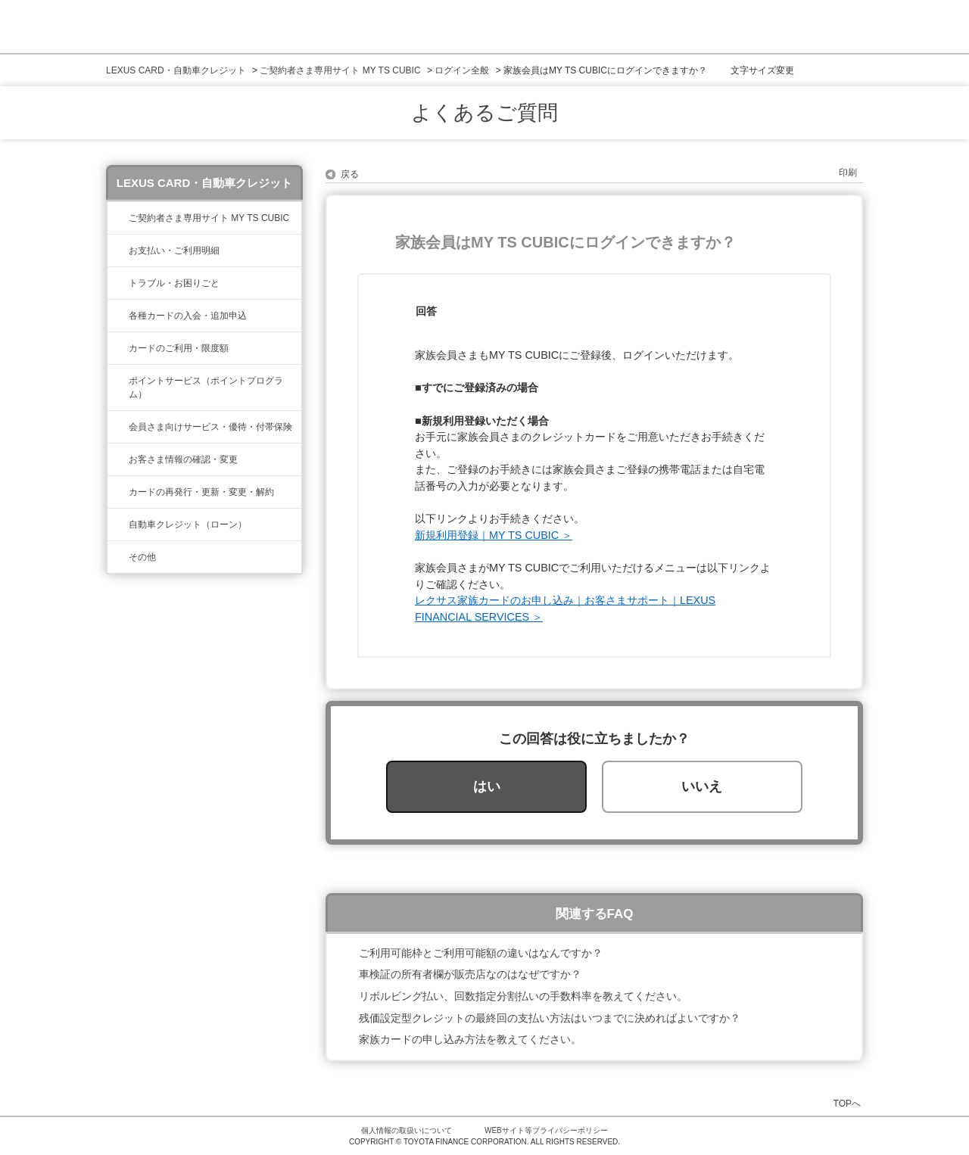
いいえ (701, 786)
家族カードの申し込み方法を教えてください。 (470, 1039)
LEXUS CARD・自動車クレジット (176, 70)
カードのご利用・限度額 (179, 348)
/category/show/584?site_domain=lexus (118, 557)
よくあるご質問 (484, 112)
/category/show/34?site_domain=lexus (118, 348)
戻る (350, 174)
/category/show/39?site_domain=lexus (118, 218)
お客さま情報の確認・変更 (183, 459)
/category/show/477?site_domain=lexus (118, 524)
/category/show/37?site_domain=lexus (118, 381)
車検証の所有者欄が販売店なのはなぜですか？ (470, 974)
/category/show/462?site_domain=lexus (118, 283)
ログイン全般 (462, 70)
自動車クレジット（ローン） (188, 524)
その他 (142, 557)
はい (486, 786)
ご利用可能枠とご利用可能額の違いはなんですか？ (481, 953)
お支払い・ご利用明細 (174, 250)
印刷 (848, 172)
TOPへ (847, 1103)
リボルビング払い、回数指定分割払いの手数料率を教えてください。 (523, 996)
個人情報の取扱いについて (406, 1130)
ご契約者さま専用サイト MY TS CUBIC (340, 70)
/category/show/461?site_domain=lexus (118, 315)
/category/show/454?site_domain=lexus (118, 427)
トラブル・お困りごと (174, 283)
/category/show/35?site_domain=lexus (118, 459)
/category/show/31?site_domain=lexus (118, 492)
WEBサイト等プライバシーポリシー (546, 1130)
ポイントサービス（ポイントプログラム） (206, 387)
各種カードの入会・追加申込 (188, 315)
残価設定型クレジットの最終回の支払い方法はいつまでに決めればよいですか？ (549, 1018)
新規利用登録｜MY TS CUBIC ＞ (493, 535)
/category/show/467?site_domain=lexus (118, 250)
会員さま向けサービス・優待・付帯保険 (210, 427)
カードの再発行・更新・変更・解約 (201, 492)
